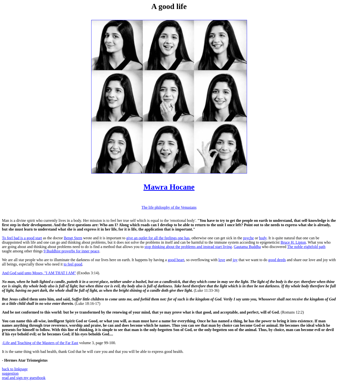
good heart (176, 260)
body (263, 238)
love (221, 260)
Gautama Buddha (247, 247)
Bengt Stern (73, 238)
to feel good (73, 264)
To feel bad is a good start (22, 238)
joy (235, 260)
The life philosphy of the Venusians (169, 207)
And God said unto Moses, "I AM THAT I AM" (39, 273)
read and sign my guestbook (24, 378)
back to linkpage (15, 369)
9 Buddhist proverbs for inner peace (71, 251)
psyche (248, 238)
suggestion (10, 373)
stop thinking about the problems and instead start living (188, 247)
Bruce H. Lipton (293, 242)
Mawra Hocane (169, 187)
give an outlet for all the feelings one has (158, 238)
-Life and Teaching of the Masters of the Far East (40, 343)
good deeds (277, 260)
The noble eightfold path (306, 247)
